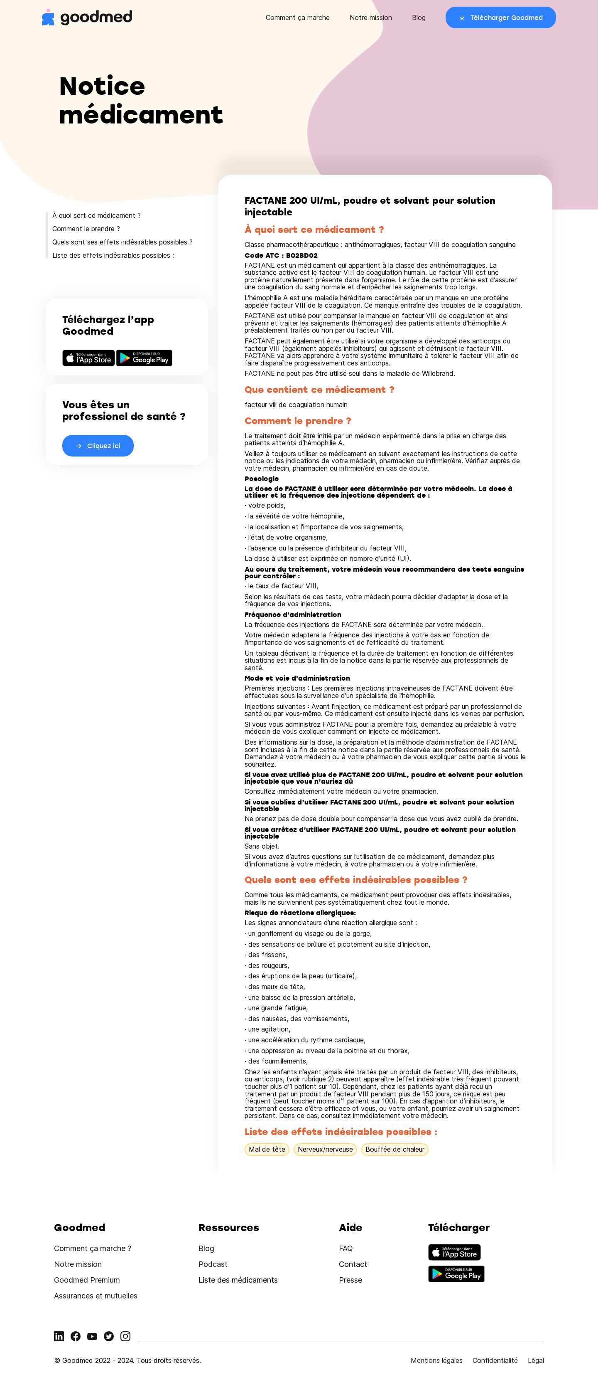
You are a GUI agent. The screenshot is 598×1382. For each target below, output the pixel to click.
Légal (536, 1360)
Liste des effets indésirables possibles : (113, 255)
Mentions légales (437, 1360)
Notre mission (371, 17)
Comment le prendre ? (86, 228)
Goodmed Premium (87, 1280)
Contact (353, 1264)
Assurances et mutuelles (95, 1295)
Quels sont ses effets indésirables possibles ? (122, 242)
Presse (350, 1280)
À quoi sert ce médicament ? (96, 215)
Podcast (213, 1264)
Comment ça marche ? (92, 1248)
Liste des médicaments (238, 1280)
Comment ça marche (298, 17)
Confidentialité (495, 1360)
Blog (419, 17)
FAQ (346, 1248)
